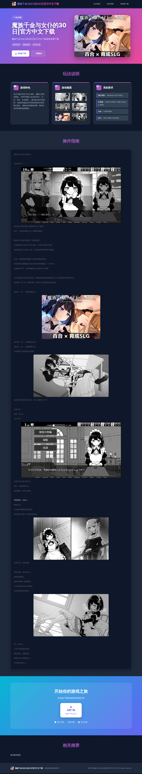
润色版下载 (124, 4)
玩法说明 (97, 4)
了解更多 (38, 53)
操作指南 (110, 4)
